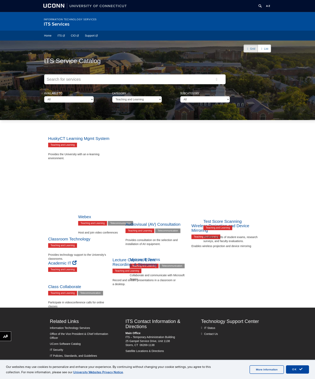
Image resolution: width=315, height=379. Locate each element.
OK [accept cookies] (297, 369)
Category (119, 93)
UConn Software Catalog (65, 343)
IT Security (56, 349)
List (264, 48)
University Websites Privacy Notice (98, 372)
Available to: (53, 93)
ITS (61, 35)
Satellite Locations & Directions (145, 351)
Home (48, 35)
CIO (75, 35)
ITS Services (56, 24)
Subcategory (189, 93)
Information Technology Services (70, 19)
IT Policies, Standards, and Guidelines (73, 355)
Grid (250, 48)
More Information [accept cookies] (267, 369)
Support (91, 35)
